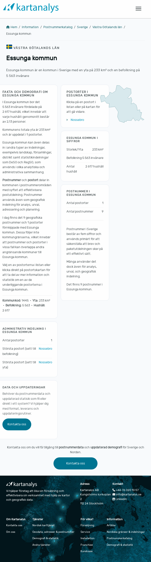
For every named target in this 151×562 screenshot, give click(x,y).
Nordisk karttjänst (43, 525)
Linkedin (119, 499)
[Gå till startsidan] (63, 8)
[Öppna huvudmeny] (139, 8)
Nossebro (45, 349)
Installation (87, 538)
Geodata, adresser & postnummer (53, 531)
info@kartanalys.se (126, 494)
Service (85, 531)
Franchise (87, 544)
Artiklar (111, 525)
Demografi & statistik (45, 538)
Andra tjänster (41, 544)
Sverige (82, 27)
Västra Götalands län (107, 27)
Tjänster (37, 519)
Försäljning (87, 525)
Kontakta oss (16, 424)
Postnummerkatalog (57, 27)
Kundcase (87, 551)
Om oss (10, 531)
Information (30, 27)
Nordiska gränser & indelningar (126, 531)
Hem (11, 27)
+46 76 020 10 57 (125, 490)
